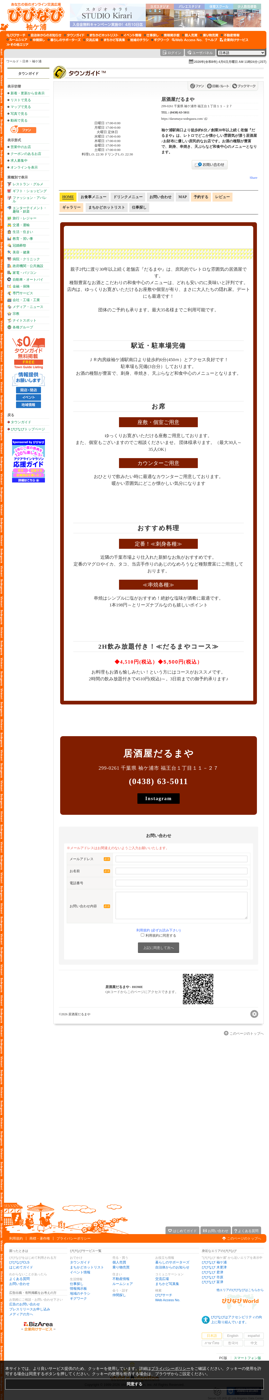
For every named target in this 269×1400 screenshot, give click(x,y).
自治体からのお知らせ (172, 1267)
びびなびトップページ (28, 429)
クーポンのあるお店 (26, 153)
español (254, 1336)
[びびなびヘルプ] (211, 39)
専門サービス (23, 293)
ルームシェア (122, 1284)
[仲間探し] (37, 39)
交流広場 (162, 1279)
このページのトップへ (244, 1238)
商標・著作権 (39, 1238)
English (233, 1336)
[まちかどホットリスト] (102, 35)
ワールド (12, 61)
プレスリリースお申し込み (29, 1309)
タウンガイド (28, 73)
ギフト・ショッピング (30, 191)
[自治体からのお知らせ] (44, 35)
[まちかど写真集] (113, 39)
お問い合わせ (19, 1284)
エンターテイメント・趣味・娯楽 (30, 209)
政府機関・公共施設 (28, 266)
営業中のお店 (21, 147)
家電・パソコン (25, 272)
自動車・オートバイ (28, 279)
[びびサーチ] (16, 35)
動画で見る (19, 120)
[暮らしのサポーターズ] (64, 39)
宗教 (16, 313)
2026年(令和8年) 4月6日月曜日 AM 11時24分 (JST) (230, 62)
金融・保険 (21, 286)
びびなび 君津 (212, 1272)
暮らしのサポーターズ (172, 1262)
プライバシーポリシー (73, 1238)
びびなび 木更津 (214, 1267)
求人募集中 (19, 160)
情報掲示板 (78, 1288)
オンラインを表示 (24, 167)
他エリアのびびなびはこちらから (240, 1290)
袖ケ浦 (37, 61)
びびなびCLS (19, 1262)
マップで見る (21, 106)
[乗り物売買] (209, 35)
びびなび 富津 (212, 1282)
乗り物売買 (121, 1267)
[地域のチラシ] (138, 39)
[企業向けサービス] (234, 39)
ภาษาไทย (212, 1343)
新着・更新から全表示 (28, 93)
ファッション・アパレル (30, 199)
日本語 (212, 1336)
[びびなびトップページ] (33, 15)
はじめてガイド (21, 1267)
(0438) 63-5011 (179, 112)
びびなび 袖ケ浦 (214, 1262)
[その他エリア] (17, 44)
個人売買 (119, 1262)
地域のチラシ (80, 1293)
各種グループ (23, 327)
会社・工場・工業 (26, 300)
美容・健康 (21, 252)
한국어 (233, 1343)
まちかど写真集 (167, 1284)
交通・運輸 (21, 225)
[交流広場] (90, 39)
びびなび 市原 (212, 1277)
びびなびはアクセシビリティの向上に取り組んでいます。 (236, 1319)
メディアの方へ (21, 1314)
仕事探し (77, 1284)
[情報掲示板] (170, 35)
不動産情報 (121, 1279)
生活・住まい (23, 232)
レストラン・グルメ (28, 184)
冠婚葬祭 (19, 245)
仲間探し (119, 1295)
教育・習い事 (23, 238)
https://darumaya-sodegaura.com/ (182, 119)
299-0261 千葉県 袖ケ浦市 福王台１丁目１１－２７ (196, 106)
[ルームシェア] (17, 39)
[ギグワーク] (160, 39)
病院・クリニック (26, 259)
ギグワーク (78, 1298)
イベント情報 (80, 1272)
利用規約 (16, 1238)
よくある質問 (19, 1279)
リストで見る (21, 100)
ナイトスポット (25, 320)
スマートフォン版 (247, 1358)
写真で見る (19, 113)
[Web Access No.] (187, 39)
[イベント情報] (131, 35)
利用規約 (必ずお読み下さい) (158, 930)
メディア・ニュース (28, 306)
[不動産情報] (230, 35)
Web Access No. (167, 1300)
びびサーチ (163, 1295)
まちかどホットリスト (87, 1267)
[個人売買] (190, 35)
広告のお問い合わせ (24, 1304)
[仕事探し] (151, 35)
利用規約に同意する (161, 935)
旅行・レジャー (25, 218)
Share (253, 178)
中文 (254, 1343)
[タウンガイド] (74, 35)
